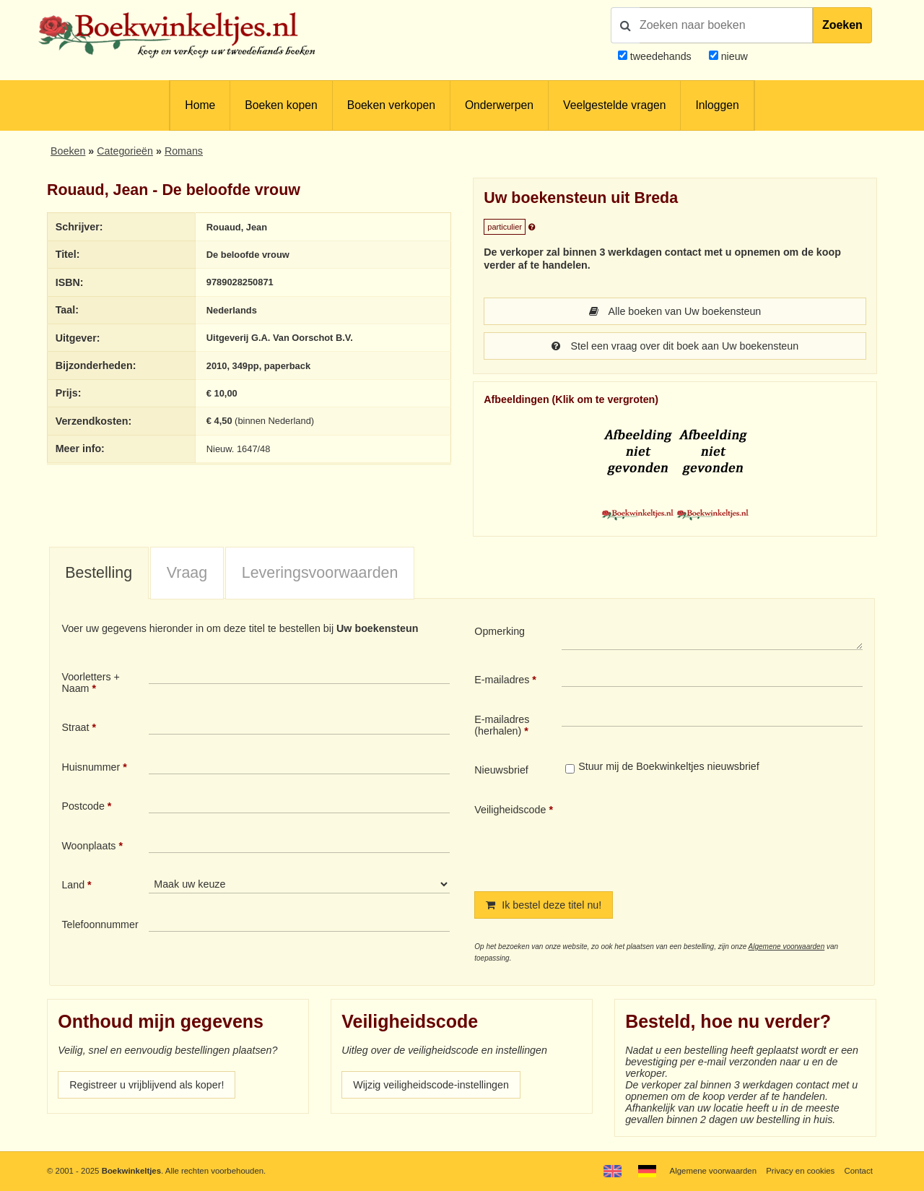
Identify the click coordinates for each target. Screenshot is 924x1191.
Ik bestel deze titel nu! (543, 905)
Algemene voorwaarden (787, 946)
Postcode (82, 806)
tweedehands (661, 56)
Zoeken (842, 25)
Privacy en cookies (800, 1170)
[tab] (99, 573)
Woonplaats (88, 846)
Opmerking (499, 631)
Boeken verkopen (391, 105)
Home (200, 105)
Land (72, 885)
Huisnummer (90, 767)
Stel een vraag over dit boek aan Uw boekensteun (675, 346)
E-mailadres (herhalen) (501, 725)
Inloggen (716, 105)
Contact (859, 1170)
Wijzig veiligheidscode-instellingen (431, 1085)
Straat (75, 727)
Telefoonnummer (99, 924)
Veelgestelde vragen (614, 105)
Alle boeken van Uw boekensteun (675, 311)
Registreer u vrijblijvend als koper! (146, 1085)
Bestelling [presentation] (98, 572)
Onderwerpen (499, 105)
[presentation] (682, 835)
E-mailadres (501, 679)
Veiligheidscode (510, 809)
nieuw (733, 56)
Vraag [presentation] (187, 572)
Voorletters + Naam (90, 682)
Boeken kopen (281, 105)
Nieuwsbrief (501, 770)
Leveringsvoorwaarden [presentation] (320, 572)
